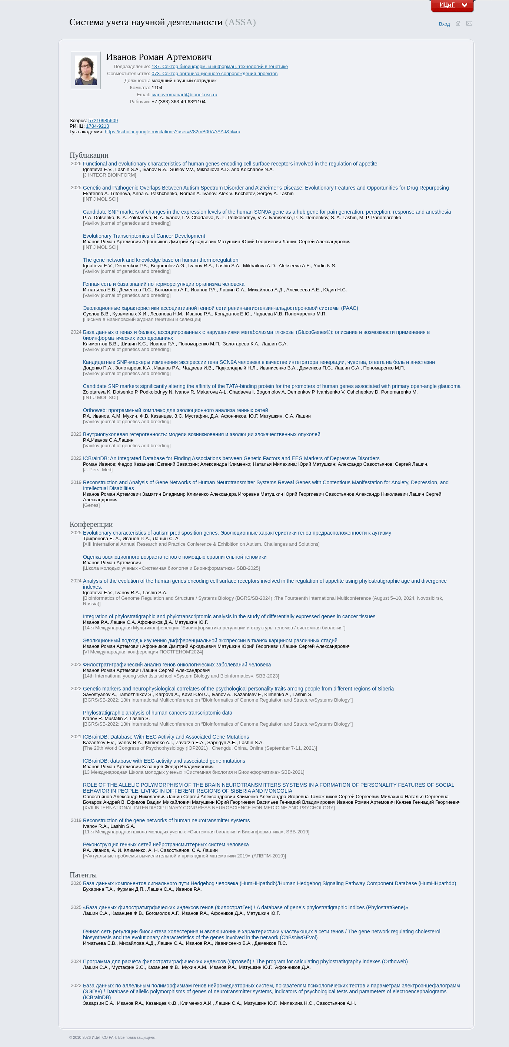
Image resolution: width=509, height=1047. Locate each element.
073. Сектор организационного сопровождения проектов (214, 73)
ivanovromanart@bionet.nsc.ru (184, 94)
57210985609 (103, 120)
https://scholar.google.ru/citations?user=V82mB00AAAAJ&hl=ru (172, 131)
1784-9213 (97, 126)
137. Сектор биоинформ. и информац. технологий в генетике (220, 66)
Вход (444, 24)
